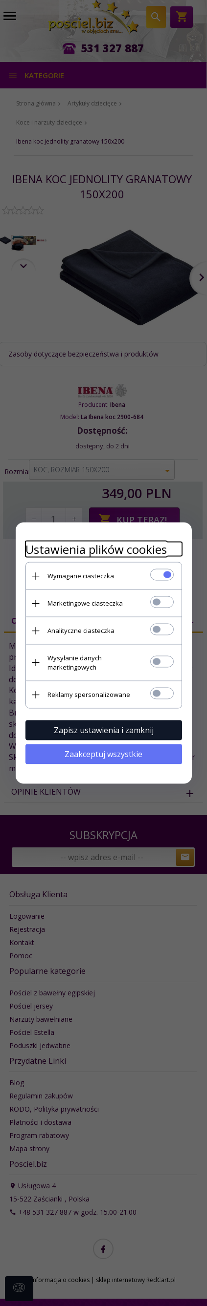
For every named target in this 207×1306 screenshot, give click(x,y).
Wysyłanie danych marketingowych (74, 662)
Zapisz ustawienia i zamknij (104, 730)
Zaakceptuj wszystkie (103, 754)
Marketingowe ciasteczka (85, 603)
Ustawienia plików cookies (96, 549)
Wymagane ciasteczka (80, 575)
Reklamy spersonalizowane (88, 694)
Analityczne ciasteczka (81, 630)
